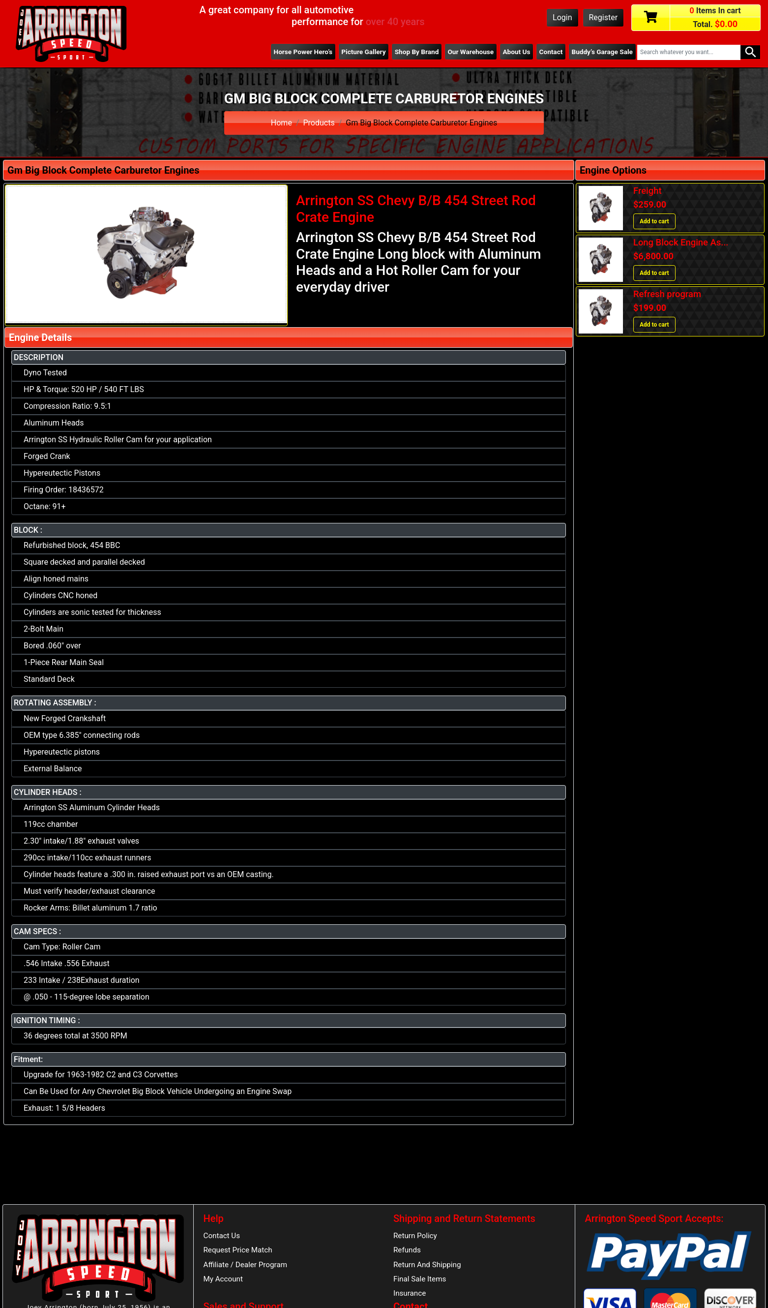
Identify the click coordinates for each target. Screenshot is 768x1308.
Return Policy (415, 1235)
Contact (551, 52)
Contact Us (222, 1235)
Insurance (409, 1293)
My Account (223, 1279)
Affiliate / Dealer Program (245, 1264)
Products (319, 122)
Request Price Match (238, 1250)
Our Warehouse (470, 52)
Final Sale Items (419, 1279)
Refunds (407, 1250)
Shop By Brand (417, 52)
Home (281, 122)
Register (603, 17)
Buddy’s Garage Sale (602, 52)
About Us (516, 52)
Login (562, 17)
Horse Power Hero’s (303, 52)
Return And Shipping (427, 1264)
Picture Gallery (363, 52)
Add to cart (654, 221)
